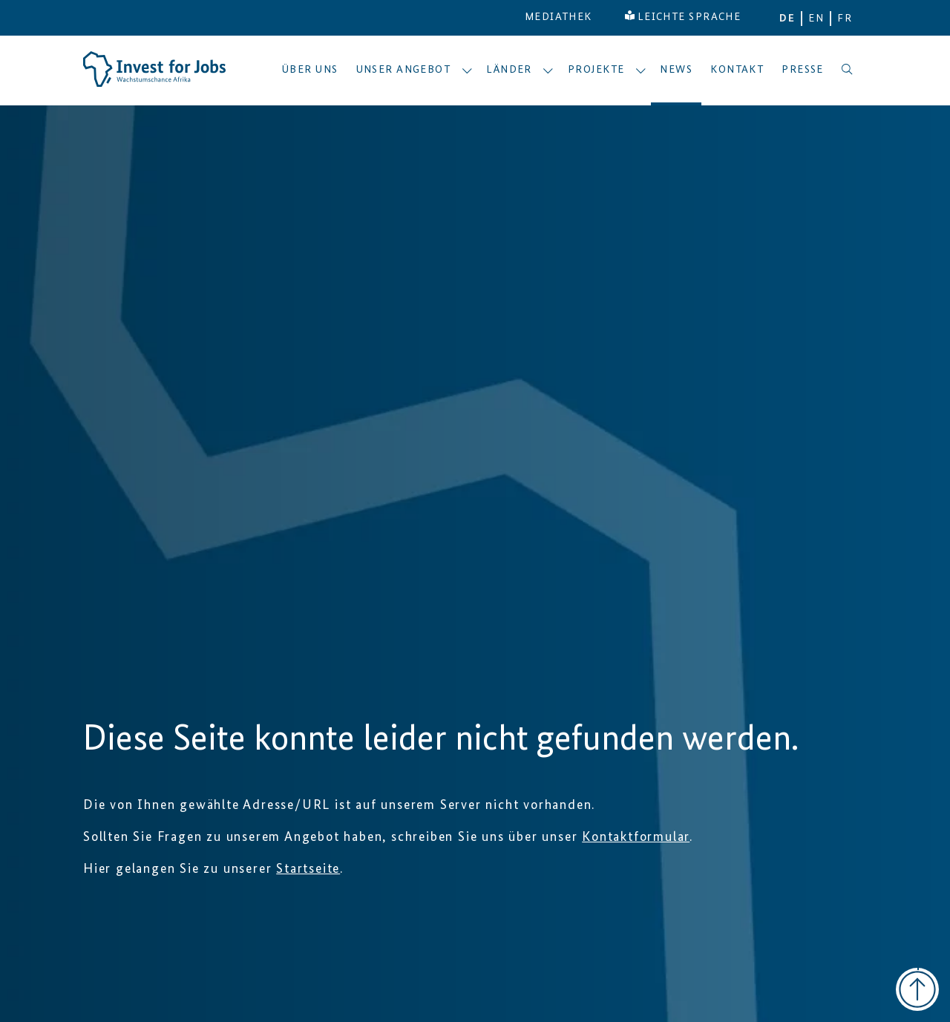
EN (816, 18)
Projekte (607, 70)
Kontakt (737, 70)
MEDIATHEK (558, 17)
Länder (519, 70)
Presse (803, 70)
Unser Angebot (414, 70)
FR (844, 18)
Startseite (308, 869)
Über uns (310, 70)
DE (787, 18)
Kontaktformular (635, 837)
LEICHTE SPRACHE (683, 16)
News (676, 70)
